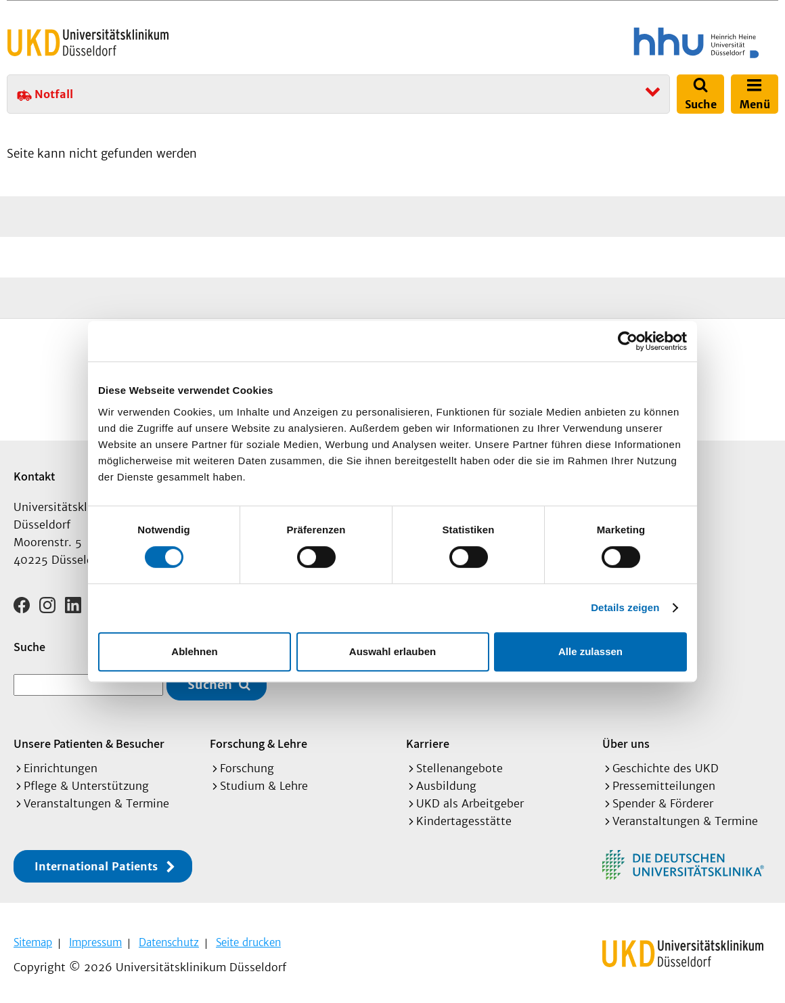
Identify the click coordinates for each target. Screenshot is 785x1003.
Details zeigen (625, 607)
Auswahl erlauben (392, 651)
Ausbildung (446, 786)
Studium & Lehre (264, 786)
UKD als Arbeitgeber (470, 803)
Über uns (626, 743)
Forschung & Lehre (258, 743)
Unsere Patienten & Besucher (89, 743)
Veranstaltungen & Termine (96, 803)
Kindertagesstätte (464, 821)
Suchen (209, 684)
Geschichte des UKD (665, 768)
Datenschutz (169, 942)
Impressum (95, 942)
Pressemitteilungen (663, 786)
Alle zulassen (590, 651)
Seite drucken (248, 942)
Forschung (247, 768)
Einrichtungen (60, 768)
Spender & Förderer (662, 803)
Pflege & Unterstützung (86, 786)
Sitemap (33, 942)
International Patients (96, 866)
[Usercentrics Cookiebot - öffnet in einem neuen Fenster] (627, 341)
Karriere (427, 743)
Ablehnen (194, 651)
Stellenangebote (459, 768)
